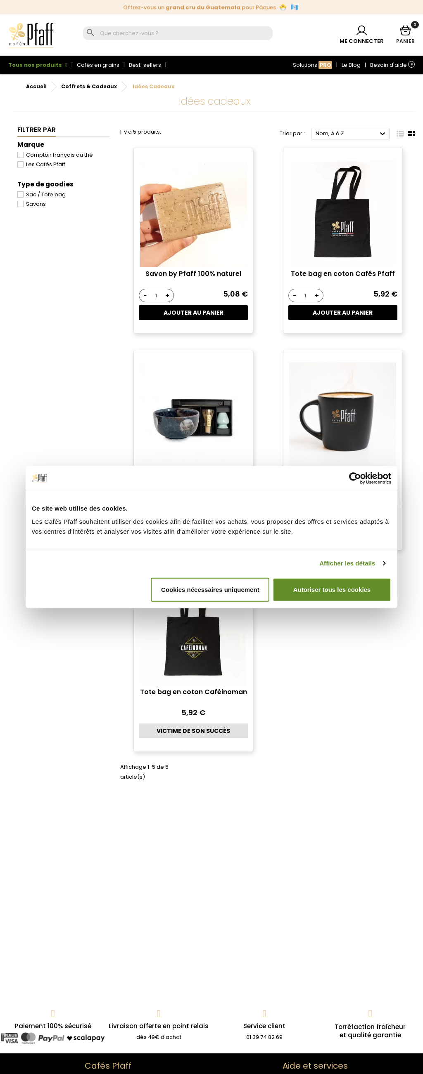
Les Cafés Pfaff (45, 164)
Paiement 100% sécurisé (53, 1026)
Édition (210, 7)
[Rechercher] (185, 33)
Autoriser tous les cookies (332, 589)
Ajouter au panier (193, 313)
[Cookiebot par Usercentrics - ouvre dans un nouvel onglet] (355, 478)
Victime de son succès (193, 731)
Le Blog (351, 65)
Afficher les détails (347, 563)
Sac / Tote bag (46, 194)
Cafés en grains (98, 65)
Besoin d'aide (392, 65)
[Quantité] (155, 295)
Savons (36, 204)
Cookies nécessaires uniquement (210, 589)
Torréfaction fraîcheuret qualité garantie (370, 1030)
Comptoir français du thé (59, 155)
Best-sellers (145, 65)
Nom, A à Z (351, 134)
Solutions (312, 65)
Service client (264, 1026)
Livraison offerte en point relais (159, 1026)
